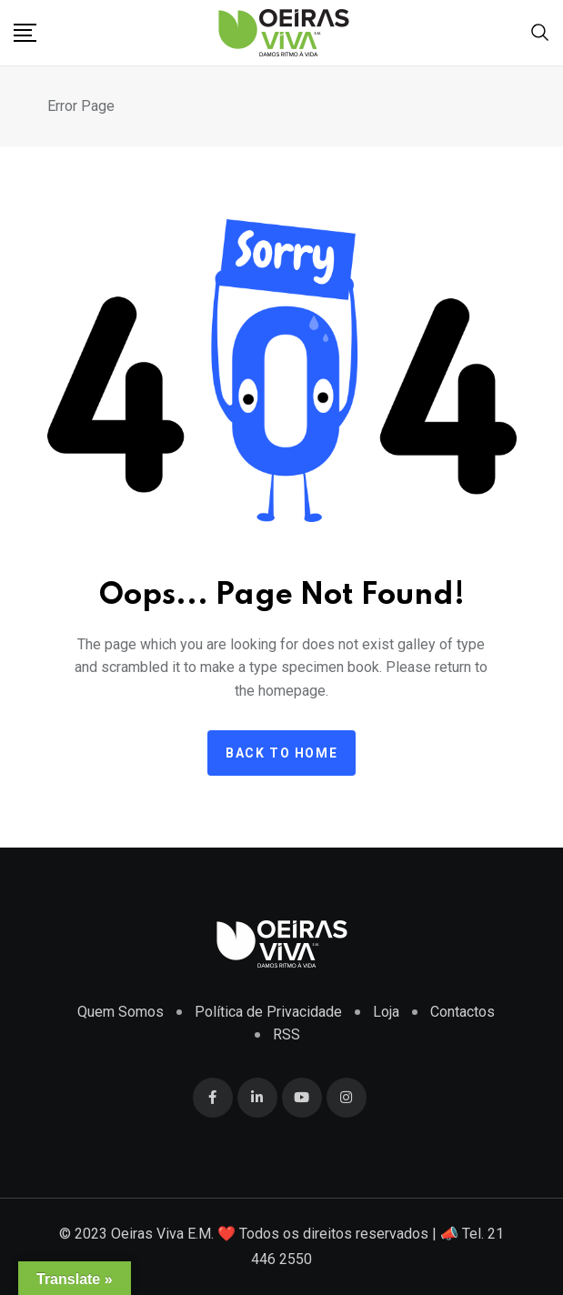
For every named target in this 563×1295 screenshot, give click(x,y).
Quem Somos (120, 1011)
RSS (286, 1034)
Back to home (281, 753)
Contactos (462, 1011)
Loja (386, 1011)
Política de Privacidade (268, 1011)
